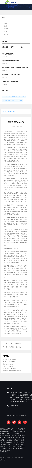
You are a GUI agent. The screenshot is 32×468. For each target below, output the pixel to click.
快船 (9, 96)
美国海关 (13, 96)
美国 (5, 26)
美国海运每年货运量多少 (9, 361)
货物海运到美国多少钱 (14, 347)
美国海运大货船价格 (8, 364)
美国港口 (24, 96)
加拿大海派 (14, 100)
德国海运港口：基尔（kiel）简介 (11, 74)
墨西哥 (6, 34)
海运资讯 (10, 111)
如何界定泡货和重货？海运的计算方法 (12, 370)
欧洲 (5, 31)
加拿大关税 (5, 96)
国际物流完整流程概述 (8, 54)
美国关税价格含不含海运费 (9, 359)
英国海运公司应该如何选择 (9, 368)
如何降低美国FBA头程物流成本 (10, 61)
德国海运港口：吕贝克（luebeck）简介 (13, 47)
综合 (5, 23)
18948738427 (24, 405)
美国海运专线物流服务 (14, 343)
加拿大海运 (20, 100)
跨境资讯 (5, 111)
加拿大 (6, 29)
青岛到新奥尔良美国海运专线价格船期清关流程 (15, 67)
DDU (20, 96)
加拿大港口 (5, 100)
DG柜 (9, 100)
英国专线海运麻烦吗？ (8, 366)
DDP (17, 96)
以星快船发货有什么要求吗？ (10, 81)
